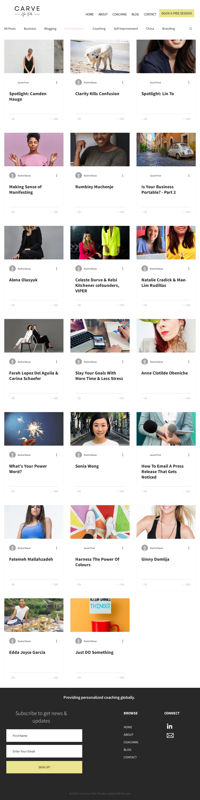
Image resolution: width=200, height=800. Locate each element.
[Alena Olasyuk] (33, 242)
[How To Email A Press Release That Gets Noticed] (166, 429)
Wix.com (125, 793)
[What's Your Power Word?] (33, 429)
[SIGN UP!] (44, 767)
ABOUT (128, 735)
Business (30, 28)
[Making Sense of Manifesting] (33, 149)
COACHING (131, 742)
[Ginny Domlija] (166, 522)
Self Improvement (126, 28)
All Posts (10, 28)
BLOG (127, 750)
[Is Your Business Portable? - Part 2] (166, 149)
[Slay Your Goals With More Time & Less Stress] (100, 336)
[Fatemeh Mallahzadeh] (33, 522)
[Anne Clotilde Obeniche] (166, 336)
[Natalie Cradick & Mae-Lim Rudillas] (166, 242)
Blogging (50, 28)
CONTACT (130, 757)
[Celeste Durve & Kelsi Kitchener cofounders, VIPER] (100, 242)
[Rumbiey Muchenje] (100, 149)
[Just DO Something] (100, 615)
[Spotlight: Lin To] (166, 56)
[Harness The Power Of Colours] (100, 522)
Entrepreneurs (74, 28)
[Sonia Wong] (100, 429)
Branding (168, 28)
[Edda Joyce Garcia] (33, 615)
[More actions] (58, 82)
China (150, 28)
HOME (128, 727)
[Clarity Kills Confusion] (100, 56)
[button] (191, 29)
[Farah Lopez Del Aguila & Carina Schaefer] (33, 336)
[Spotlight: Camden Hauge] (33, 56)
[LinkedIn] (169, 726)
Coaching (99, 28)
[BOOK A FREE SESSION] (176, 13)
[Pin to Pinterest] (11, 46)
